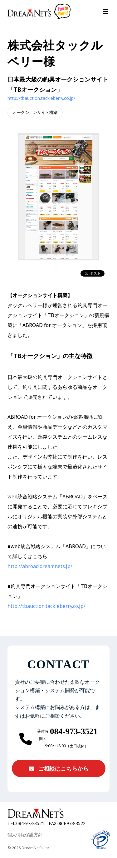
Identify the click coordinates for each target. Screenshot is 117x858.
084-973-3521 (74, 732)
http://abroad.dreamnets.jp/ (39, 566)
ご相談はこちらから (59, 768)
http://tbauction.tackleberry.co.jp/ (41, 98)
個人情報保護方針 (24, 834)
